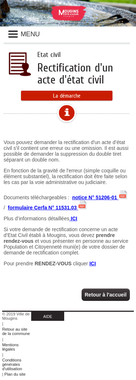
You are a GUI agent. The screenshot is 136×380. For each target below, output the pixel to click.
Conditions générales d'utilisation (12, 364)
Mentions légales (10, 347)
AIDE (47, 316)
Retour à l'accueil (106, 295)
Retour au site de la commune (16, 331)
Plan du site (14, 374)
